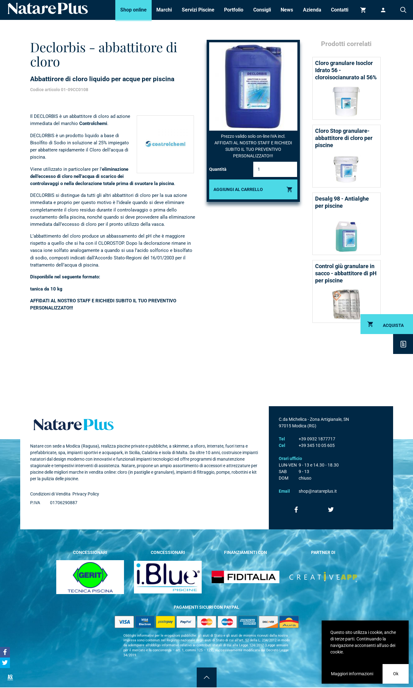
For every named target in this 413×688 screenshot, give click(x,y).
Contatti (339, 10)
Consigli (262, 10)
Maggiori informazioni (352, 673)
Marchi (164, 10)
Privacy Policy (85, 493)
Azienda (312, 10)
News (287, 10)
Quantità (218, 169)
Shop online (133, 10)
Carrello (363, 10)
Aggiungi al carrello (238, 189)
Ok (395, 673)
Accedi (383, 10)
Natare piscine (47, 8)
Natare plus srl (73, 424)
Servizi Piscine (198, 10)
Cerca (403, 10)
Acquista (393, 325)
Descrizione (403, 344)
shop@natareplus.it (318, 491)
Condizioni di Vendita (50, 493)
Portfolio (233, 10)
